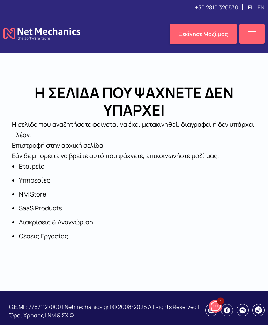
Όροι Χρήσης (26, 315)
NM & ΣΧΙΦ (60, 315)
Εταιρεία (32, 166)
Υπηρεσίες (34, 180)
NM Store (32, 194)
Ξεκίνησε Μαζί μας (203, 34)
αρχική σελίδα (82, 145)
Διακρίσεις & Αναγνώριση (56, 222)
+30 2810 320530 (216, 7)
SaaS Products (40, 208)
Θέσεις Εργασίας (43, 236)
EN (261, 7)
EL (251, 7)
